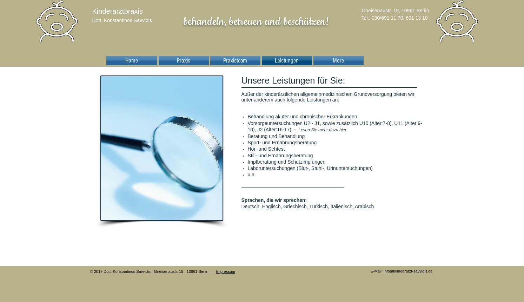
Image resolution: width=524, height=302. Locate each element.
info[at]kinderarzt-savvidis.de (408, 271)
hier (342, 129)
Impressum (225, 271)
